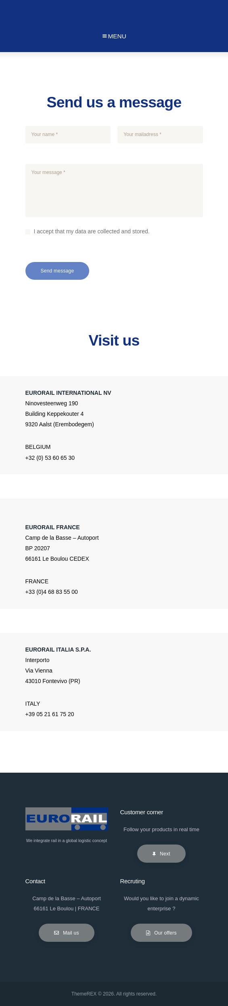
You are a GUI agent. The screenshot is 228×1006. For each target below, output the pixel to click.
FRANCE (37, 581)
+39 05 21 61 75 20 (49, 714)
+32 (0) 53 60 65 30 (50, 458)
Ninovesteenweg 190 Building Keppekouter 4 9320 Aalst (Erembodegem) (59, 414)
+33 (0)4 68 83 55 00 (51, 592)
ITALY (32, 703)
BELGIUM (38, 447)
